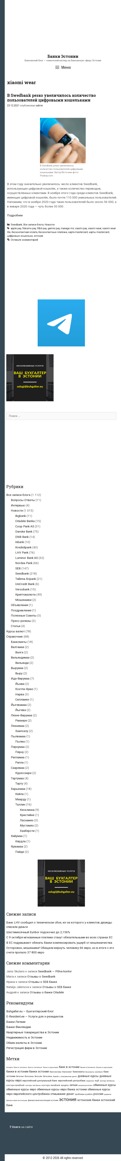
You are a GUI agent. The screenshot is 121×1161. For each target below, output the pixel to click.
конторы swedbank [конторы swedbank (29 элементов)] (50, 1085)
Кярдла (20, 841)
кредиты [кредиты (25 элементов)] (65, 1085)
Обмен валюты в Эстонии (24, 1043)
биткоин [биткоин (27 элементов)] (20, 1076)
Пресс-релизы (21, 621)
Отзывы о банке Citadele (47, 992)
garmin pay (54, 228)
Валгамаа (17, 647)
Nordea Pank (23, 563)
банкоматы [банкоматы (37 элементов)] (79, 1071)
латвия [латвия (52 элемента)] (73, 1085)
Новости (50, 224)
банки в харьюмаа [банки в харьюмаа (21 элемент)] (104, 1067)
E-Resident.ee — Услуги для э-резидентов (34, 1016)
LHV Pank (21, 552)
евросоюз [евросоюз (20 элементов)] (90, 1081)
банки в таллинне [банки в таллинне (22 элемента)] (87, 1067)
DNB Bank (22, 537)
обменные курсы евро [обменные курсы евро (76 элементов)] (21, 1089)
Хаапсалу (21, 731)
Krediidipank (23, 547)
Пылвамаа (18, 736)
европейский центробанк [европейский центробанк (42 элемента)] (72, 1080)
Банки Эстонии (62, 56)
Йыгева (20, 710)
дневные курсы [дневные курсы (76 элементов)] (88, 1076)
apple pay (16, 228)
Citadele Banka (25, 521)
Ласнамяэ (26, 820)
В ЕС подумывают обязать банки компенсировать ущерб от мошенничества (59, 942)
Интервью (18, 505)
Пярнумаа (18, 747)
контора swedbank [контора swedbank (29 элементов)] (15, 1085)
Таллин (20, 804)
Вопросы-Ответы (23, 500)
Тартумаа (17, 778)
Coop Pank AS (24, 526)
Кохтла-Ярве (24, 689)
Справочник (14, 636)
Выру (19, 673)
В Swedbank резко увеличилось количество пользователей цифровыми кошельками (51, 98)
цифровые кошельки (20, 235)
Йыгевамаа (19, 705)
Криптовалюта (25, 594)
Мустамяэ (27, 825)
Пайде (19, 852)
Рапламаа (17, 757)
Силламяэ (22, 699)
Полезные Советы (23, 615)
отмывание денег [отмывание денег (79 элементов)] (62, 1094)
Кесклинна (27, 810)
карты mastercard (99, 232)
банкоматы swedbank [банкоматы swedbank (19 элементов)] (94, 1072)
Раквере (21, 720)
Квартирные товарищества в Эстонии (32, 1032)
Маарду (20, 799)
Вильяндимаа (20, 657)
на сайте (21, 1127)
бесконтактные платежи (52, 232)
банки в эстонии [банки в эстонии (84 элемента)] (17, 1071)
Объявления (19, 605)
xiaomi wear (94, 228)
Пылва (20, 741)
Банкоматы (19, 642)
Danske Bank (23, 531)
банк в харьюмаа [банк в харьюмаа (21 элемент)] (50, 1067)
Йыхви (19, 684)
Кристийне (27, 815)
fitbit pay (42, 228)
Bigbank (20, 516)
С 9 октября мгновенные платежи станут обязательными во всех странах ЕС (59, 937)
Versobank (22, 589)
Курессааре (23, 773)
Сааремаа (17, 768)
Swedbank (16, 224)
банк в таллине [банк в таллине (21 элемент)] (20, 1067)
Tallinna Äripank (25, 579)
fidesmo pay (29, 228)
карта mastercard (78, 232)
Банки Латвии (15, 1022)
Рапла (19, 762)
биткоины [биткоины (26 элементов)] (29, 1076)
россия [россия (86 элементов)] (98, 1094)
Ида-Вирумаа (20, 678)
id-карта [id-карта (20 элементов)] (9, 1067)
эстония (38, 235)
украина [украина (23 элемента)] (107, 1094)
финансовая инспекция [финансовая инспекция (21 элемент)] (16, 1100)
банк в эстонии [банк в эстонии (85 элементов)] (69, 1067)
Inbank (19, 542)
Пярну (19, 752)
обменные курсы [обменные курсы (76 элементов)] (104, 1085)
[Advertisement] (62, 32)
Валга (19, 652)
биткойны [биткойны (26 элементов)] (47, 1076)
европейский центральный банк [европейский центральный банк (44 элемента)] (39, 1080)
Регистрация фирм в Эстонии (26, 1048)
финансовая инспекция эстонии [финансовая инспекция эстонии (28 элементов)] (43, 1100)
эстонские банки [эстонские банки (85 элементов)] (88, 1100)
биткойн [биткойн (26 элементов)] (38, 1076)
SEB (18, 568)
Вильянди (22, 663)
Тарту (19, 783)
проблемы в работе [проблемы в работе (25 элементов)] (84, 1094)
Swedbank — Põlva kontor (55, 971)
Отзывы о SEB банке (42, 982)
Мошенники (23, 600)
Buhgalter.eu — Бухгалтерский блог (30, 1011)
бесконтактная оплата (24, 232)
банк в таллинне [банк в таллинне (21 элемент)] (35, 1067)
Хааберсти (27, 831)
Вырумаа (17, 668)
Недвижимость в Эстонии (24, 1037)
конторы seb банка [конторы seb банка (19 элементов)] (33, 1085)
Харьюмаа (18, 789)
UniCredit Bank (25, 584)
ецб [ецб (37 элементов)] (97, 1080)
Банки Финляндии (18, 1027)
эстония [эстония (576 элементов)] (67, 1099)
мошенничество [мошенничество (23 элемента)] (85, 1085)
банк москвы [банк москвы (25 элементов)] (55, 1072)
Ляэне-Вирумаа (21, 715)
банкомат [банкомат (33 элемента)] (67, 1071)
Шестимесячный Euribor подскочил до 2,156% (38, 932)
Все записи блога (33, 224)
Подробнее (15, 215)
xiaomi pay (81, 228)
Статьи (15, 626)
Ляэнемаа (17, 726)
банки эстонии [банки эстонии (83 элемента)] (39, 1071)
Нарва (19, 694)
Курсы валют (15, 631)
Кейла (19, 794)
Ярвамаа (17, 846)
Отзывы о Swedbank (41, 976)
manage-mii (67, 228)
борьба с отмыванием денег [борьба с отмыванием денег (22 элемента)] (65, 1076)
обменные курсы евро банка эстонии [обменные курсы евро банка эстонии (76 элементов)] (62, 1089)
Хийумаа (17, 836)
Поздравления (21, 610)
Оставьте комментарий (24, 239)
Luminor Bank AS (26, 558)
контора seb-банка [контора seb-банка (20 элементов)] (107, 1081)
